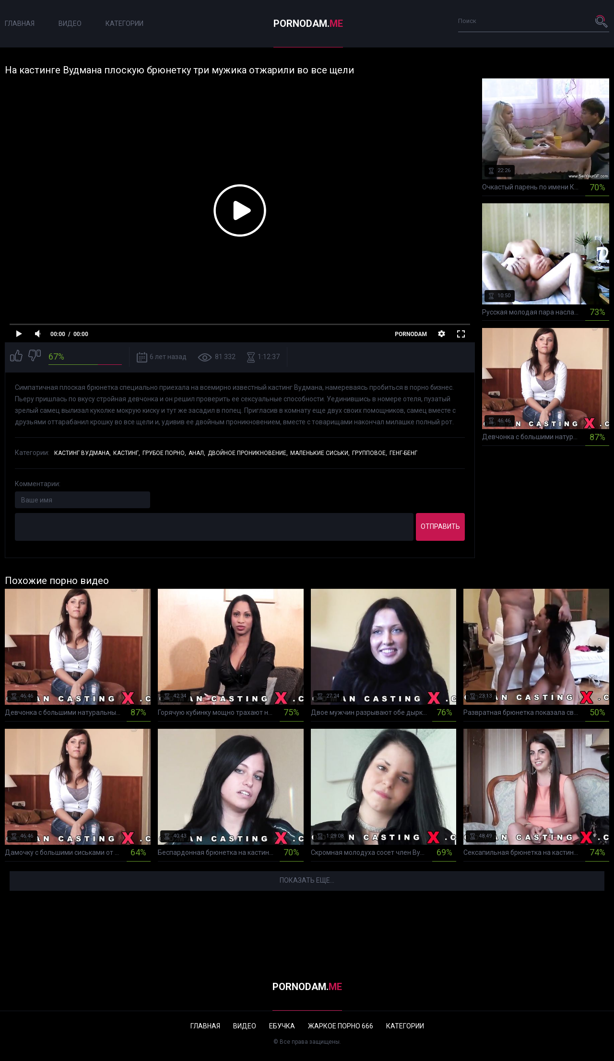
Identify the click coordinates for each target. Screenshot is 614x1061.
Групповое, (369, 453)
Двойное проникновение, (248, 453)
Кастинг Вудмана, (82, 453)
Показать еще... (307, 880)
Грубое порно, (164, 453)
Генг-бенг (403, 453)
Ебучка (282, 1026)
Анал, (197, 453)
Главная (20, 23)
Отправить (440, 526)
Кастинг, (126, 453)
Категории (124, 23)
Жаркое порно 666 (340, 1026)
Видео (70, 23)
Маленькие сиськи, (320, 453)
